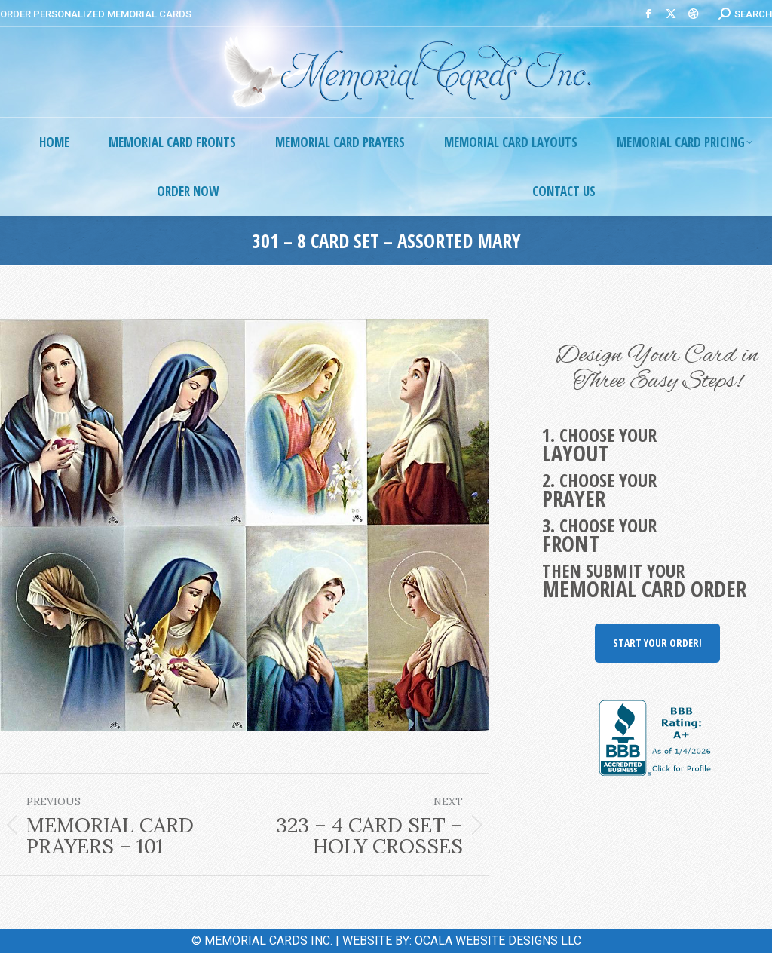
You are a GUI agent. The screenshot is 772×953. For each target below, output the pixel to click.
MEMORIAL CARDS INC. (268, 940)
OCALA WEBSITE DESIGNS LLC (498, 940)
